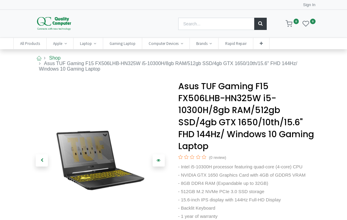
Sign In (309, 4)
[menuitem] (48, 43)
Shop (54, 58)
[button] (279, 43)
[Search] (260, 24)
